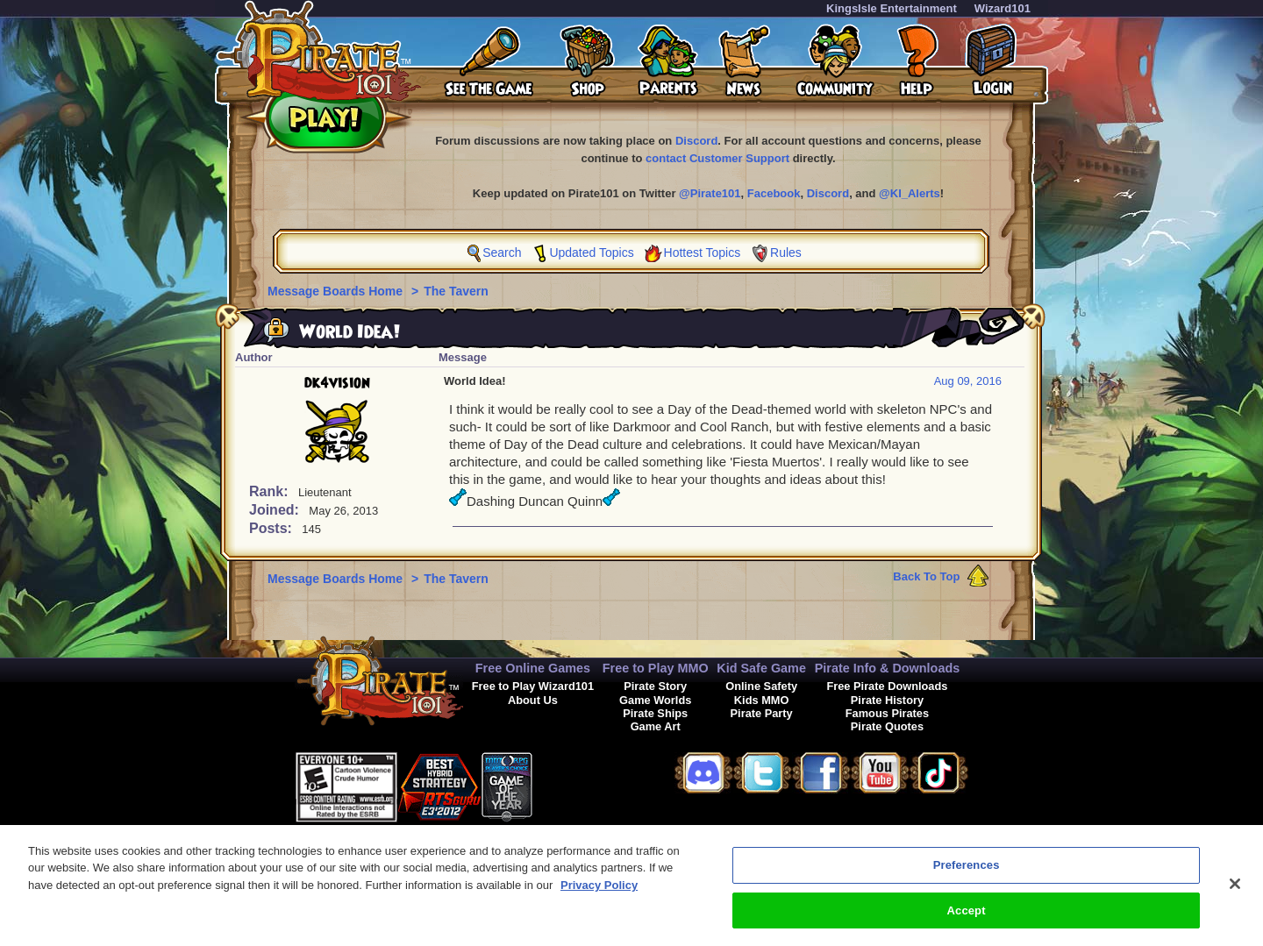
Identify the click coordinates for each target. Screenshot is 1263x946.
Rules (786, 252)
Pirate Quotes (887, 726)
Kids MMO (761, 700)
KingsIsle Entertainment (891, 8)
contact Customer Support (717, 158)
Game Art (656, 726)
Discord (696, 140)
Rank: (270, 491)
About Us (533, 700)
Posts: (272, 528)
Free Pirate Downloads (886, 686)
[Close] (1235, 891)
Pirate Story (655, 686)
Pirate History (887, 700)
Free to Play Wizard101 (533, 686)
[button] (576, 784)
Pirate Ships (655, 713)
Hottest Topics (702, 252)
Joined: (276, 509)
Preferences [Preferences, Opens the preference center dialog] (966, 872)
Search (501, 252)
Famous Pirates (887, 713)
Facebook (774, 193)
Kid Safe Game (761, 668)
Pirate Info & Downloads (887, 668)
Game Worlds (655, 700)
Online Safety (761, 686)
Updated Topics (591, 252)
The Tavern (456, 291)
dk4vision (337, 383)
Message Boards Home (337, 291)
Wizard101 (1002, 8)
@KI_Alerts (909, 193)
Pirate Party (762, 713)
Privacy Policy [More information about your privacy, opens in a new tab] (599, 893)
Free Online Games (532, 668)
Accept (966, 918)
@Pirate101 (710, 193)
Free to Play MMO (656, 668)
